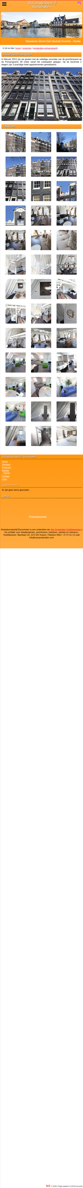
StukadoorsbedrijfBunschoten (42, 4)
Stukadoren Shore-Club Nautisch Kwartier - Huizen (53, 41)
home (18, 48)
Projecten (6, 467)
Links (4, 479)
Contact (5, 476)
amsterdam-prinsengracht (45, 48)
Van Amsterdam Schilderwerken (66, 529)
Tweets (6, 473)
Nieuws (5, 470)
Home (5, 461)
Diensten (6, 464)
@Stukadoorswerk (38, 517)
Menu (4, 2)
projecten (27, 48)
